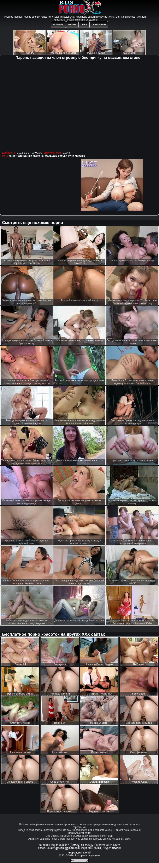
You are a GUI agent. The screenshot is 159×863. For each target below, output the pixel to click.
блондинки (25, 155)
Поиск (84, 24)
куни (71, 155)
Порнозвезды (99, 24)
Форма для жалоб (80, 852)
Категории (58, 24)
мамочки (39, 155)
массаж (80, 155)
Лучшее (72, 24)
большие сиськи (56, 155)
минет (13, 155)
